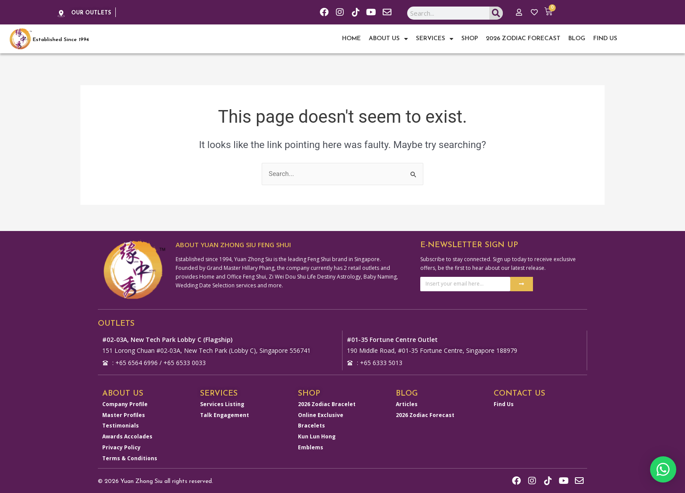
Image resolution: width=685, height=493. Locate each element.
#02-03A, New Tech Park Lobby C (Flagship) (167, 339)
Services (434, 38)
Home (351, 38)
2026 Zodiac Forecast (523, 38)
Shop (469, 38)
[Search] (496, 13)
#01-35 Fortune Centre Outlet (392, 339)
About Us (388, 38)
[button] (663, 469)
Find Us (605, 38)
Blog (576, 38)
